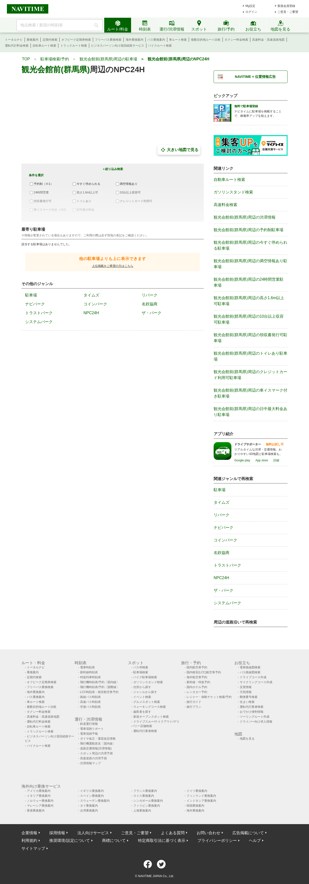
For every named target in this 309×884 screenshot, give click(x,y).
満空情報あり (128, 183)
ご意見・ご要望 (287, 12)
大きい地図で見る (178, 150)
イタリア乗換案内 (39, 795)
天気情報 (246, 692)
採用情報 (57, 833)
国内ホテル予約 (197, 687)
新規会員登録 (286, 6)
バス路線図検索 (250, 672)
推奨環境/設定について (69, 840)
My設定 (250, 6)
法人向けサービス (93, 833)
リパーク (149, 295)
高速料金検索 (225, 205)
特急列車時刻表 (90, 677)
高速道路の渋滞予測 (93, 758)
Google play (242, 460)
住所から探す (142, 687)
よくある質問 (173, 833)
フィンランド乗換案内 (201, 795)
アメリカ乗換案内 (39, 791)
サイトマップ (33, 848)
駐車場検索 (140, 672)
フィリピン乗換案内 (146, 805)
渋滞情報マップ (90, 763)
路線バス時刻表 (90, 697)
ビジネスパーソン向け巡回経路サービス (117, 45)
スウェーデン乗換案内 (95, 800)
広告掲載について (248, 833)
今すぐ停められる (88, 183)
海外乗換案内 (134, 39)
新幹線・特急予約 (198, 682)
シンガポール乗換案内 (148, 800)
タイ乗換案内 (89, 805)
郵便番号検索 (249, 697)
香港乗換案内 (36, 810)
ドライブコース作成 (253, 677)
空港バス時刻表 (90, 707)
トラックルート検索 (73, 45)
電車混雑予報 (89, 733)
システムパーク (39, 322)
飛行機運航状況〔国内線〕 (98, 743)
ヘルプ (255, 840)
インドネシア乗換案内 (201, 800)
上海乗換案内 (142, 810)
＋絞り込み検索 (112, 169)
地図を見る (247, 738)
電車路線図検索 (250, 667)
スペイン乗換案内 (92, 795)
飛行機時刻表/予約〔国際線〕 (99, 687)
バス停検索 (140, 667)
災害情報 (246, 687)
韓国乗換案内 (195, 805)
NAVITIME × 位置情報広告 (255, 77)
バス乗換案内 (156, 39)
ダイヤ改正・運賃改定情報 (98, 738)
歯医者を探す (142, 711)
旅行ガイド (194, 702)
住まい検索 (247, 702)
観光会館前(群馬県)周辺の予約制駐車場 (248, 230)
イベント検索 (142, 697)
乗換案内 (32, 39)
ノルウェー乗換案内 (40, 800)
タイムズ (91, 295)
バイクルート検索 (160, 45)
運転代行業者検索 (145, 731)
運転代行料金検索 (17, 45)
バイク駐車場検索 (145, 677)
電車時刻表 (87, 667)
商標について (114, 840)
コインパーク (95, 304)
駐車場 (31, 295)
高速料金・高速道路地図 (268, 39)
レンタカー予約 (197, 692)
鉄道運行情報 (89, 724)
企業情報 (29, 833)
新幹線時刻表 (89, 672)
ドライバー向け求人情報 (256, 721)
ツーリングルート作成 (254, 716)
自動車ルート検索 (229, 179)
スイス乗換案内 (143, 795)
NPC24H (91, 313)
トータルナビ (14, 39)
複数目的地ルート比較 (206, 39)
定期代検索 (50, 39)
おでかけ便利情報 (251, 711)
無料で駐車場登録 (246, 106)
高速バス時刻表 (90, 702)
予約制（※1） (43, 183)
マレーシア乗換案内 (40, 805)
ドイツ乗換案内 (197, 791)
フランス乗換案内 (145, 791)
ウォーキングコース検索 (149, 707)
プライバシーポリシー (217, 840)
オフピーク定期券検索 (76, 39)
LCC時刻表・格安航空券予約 (99, 692)
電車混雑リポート (92, 728)
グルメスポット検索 (146, 702)
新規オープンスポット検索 (151, 716)
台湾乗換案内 (89, 810)
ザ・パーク (151, 313)
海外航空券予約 (197, 677)
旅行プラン (194, 707)
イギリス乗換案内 (92, 791)
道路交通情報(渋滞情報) (96, 748)
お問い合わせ (208, 833)
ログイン (251, 12)
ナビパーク (35, 304)
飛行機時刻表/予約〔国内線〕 (99, 682)
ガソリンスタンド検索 (233, 192)
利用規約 (29, 840)
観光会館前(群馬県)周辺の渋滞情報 (244, 217)
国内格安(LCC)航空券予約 (204, 672)
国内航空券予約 (197, 667)
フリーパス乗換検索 (108, 39)
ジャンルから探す (145, 692)
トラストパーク (39, 313)
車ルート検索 (178, 39)
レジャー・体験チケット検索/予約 (209, 697)
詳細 (276, 460)
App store (261, 460)
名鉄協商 (149, 304)
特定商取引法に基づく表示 (161, 840)
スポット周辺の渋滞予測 (96, 753)
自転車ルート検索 (44, 45)
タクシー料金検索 (236, 39)
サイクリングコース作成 (256, 682)
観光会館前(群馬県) (55, 69)
